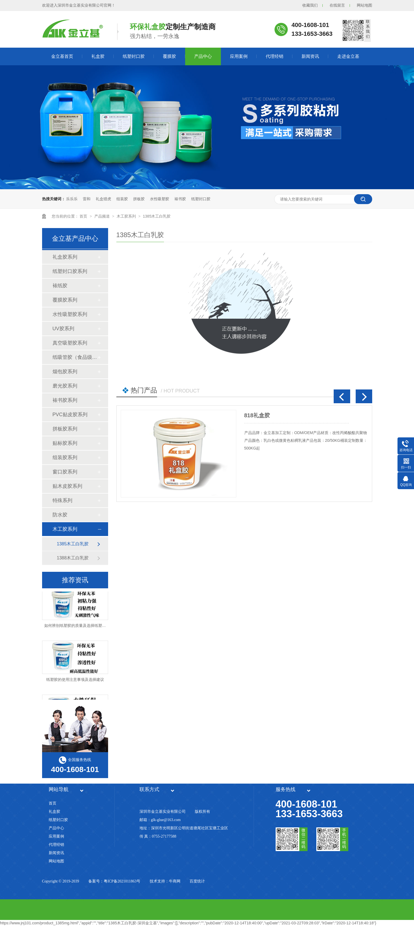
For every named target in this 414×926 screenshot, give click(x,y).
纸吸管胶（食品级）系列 (75, 357)
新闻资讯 (310, 56)
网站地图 (364, 5)
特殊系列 (62, 500)
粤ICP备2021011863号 (122, 881)
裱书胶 (180, 199)
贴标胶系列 (65, 443)
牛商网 (174, 881)
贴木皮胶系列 (67, 486)
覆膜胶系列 (65, 300)
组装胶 (122, 199)
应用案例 (239, 56)
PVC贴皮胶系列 (70, 414)
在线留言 (337, 5)
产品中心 (203, 56)
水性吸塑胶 (159, 199)
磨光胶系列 (65, 386)
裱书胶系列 (65, 400)
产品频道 (102, 216)
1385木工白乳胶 (157, 216)
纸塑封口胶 (134, 56)
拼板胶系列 (65, 429)
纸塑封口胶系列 (70, 271)
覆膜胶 (169, 56)
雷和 (87, 199)
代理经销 (274, 56)
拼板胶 (139, 199)
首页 (83, 216)
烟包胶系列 (65, 371)
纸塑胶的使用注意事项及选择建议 (75, 680)
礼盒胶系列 (65, 257)
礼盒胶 (98, 56)
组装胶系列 (65, 457)
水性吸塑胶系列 (70, 314)
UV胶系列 (63, 328)
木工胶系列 (127, 216)
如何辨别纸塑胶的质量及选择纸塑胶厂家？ (80, 626)
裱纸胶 (60, 285)
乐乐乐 (72, 199)
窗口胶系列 (65, 472)
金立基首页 (62, 56)
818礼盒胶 (257, 415)
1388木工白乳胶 (73, 558)
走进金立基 (348, 56)
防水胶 (60, 515)
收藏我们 (310, 5)
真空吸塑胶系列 (70, 343)
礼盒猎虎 (103, 199)
